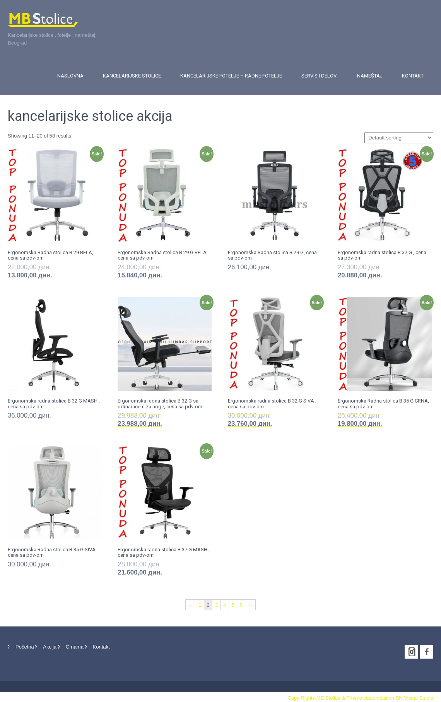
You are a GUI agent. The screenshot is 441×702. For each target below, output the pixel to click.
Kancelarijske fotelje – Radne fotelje (231, 76)
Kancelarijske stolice (132, 76)
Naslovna (70, 76)
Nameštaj (370, 76)
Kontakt (413, 76)
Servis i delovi (319, 76)
